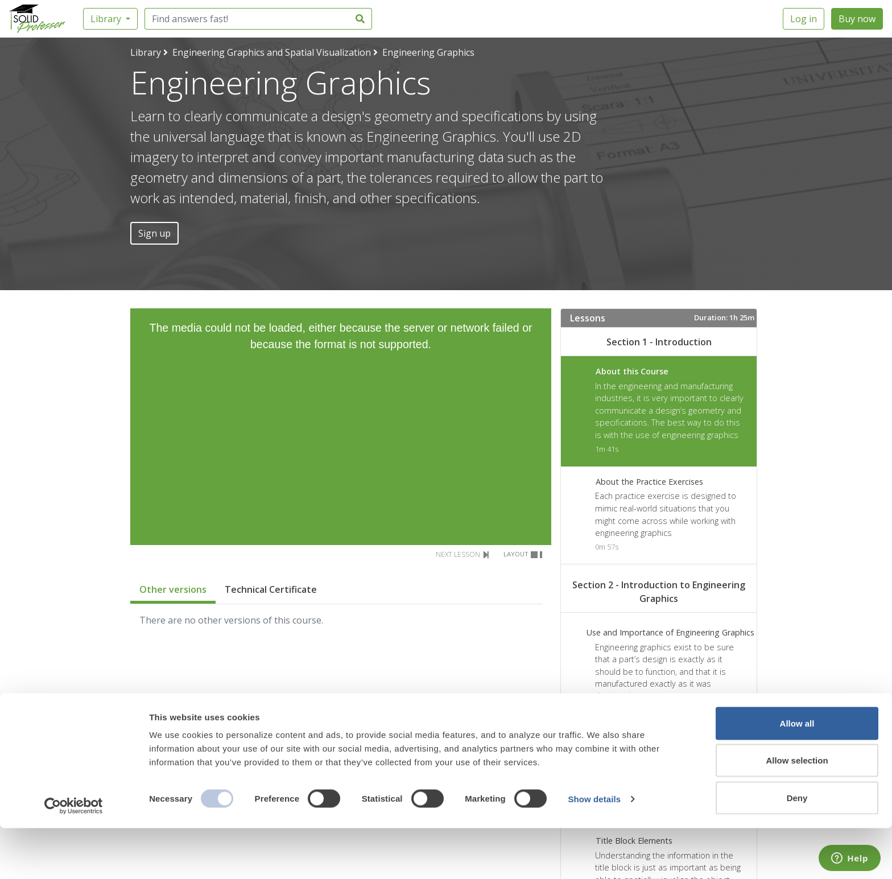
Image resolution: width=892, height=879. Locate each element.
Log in (803, 19)
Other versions (173, 589)
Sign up (154, 233)
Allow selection (797, 811)
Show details (594, 850)
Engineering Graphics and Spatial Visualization (271, 52)
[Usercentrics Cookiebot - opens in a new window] (73, 856)
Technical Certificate (271, 589)
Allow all (797, 774)
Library (106, 19)
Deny (797, 848)
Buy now (857, 19)
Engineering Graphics (428, 52)
